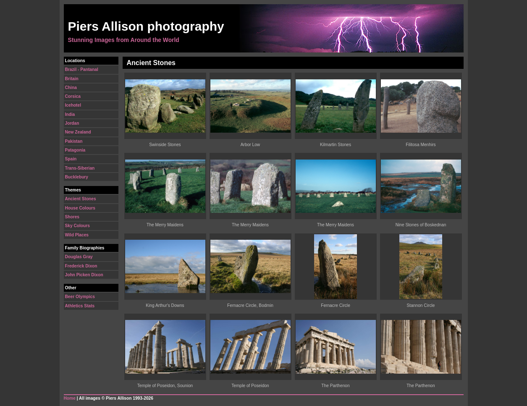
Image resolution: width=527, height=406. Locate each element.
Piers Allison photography (146, 26)
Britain (72, 78)
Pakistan (74, 141)
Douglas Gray (79, 256)
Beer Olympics (80, 296)
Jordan (72, 123)
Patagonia (75, 150)
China (71, 87)
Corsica (73, 96)
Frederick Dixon (81, 266)
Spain (71, 159)
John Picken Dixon (84, 274)
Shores (72, 217)
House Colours (80, 208)
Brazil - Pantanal (81, 69)
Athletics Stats (80, 306)
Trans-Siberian (80, 168)
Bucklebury (76, 177)
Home (70, 398)
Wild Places (77, 235)
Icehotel (73, 105)
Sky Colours (77, 225)
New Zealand (78, 132)
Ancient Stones (80, 198)
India (70, 114)
